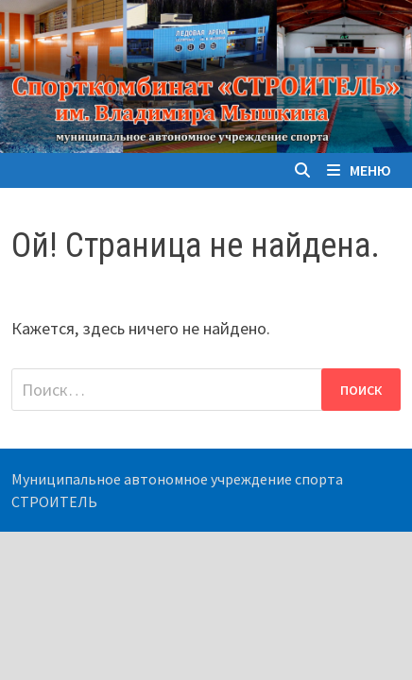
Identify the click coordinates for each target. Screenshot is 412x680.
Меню (359, 170)
